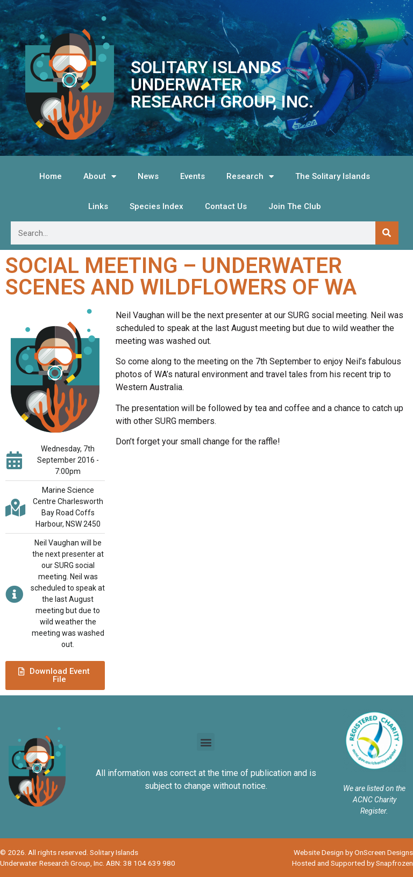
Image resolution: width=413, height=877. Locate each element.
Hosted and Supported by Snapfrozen (352, 863)
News (148, 176)
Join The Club (294, 206)
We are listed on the (374, 788)
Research (250, 176)
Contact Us (226, 206)
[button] (55, 675)
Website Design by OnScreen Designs (353, 852)
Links (98, 206)
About (99, 176)
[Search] (386, 233)
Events (192, 176)
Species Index (156, 206)
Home (50, 176)
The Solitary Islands (332, 176)
